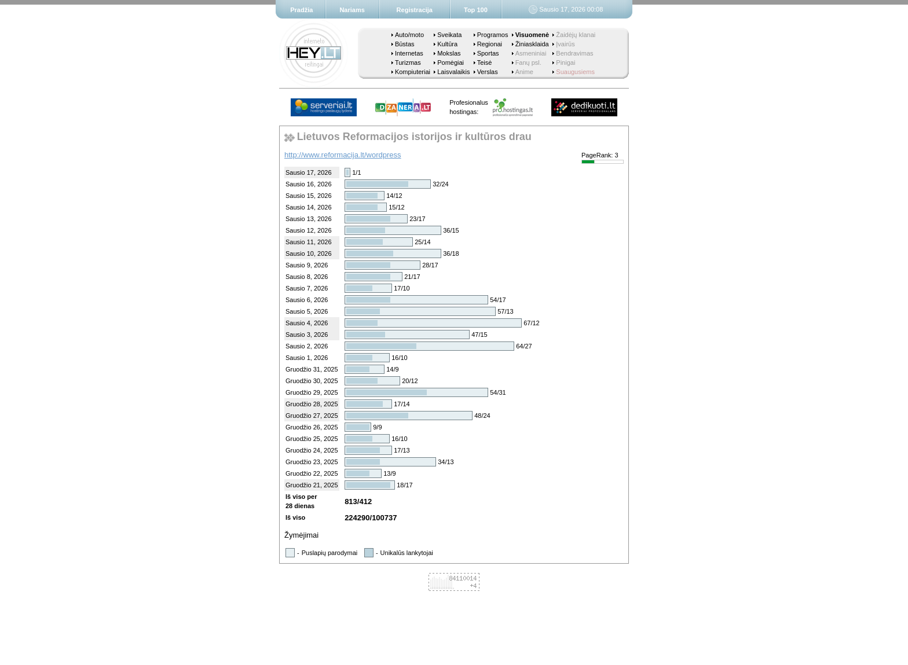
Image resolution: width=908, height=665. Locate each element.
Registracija (415, 9)
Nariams (351, 9)
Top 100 (476, 9)
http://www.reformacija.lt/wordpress (342, 154)
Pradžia (301, 9)
